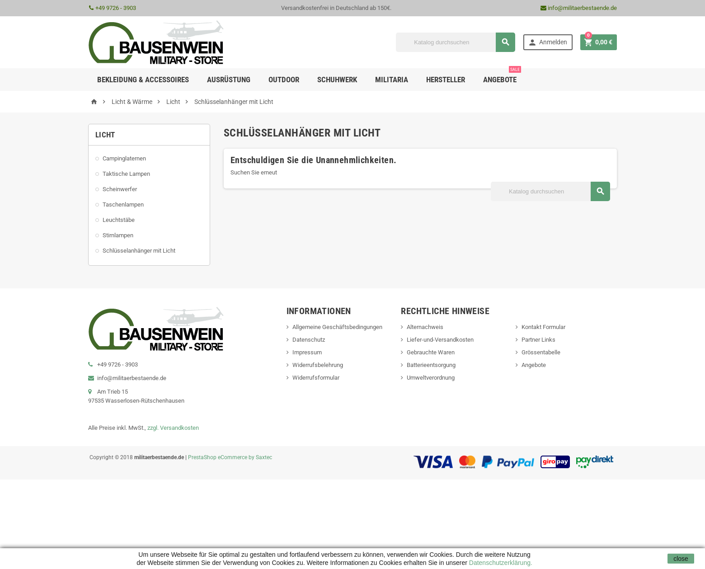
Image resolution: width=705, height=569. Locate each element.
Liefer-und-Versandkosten (440, 339)
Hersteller (445, 79)
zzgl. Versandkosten (173, 427)
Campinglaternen (124, 158)
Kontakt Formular (543, 327)
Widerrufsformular (315, 377)
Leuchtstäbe (119, 219)
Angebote (502, 76)
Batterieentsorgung (431, 365)
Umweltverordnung (431, 377)
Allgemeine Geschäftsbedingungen (337, 327)
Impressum (307, 352)
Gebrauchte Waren (431, 352)
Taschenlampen (123, 204)
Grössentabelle (541, 352)
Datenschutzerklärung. (499, 562)
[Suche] (455, 42)
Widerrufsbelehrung (317, 365)
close (680, 558)
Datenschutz (308, 339)
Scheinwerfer (120, 189)
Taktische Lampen (126, 173)
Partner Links (538, 339)
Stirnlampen (118, 235)
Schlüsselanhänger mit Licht (139, 250)
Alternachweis (425, 327)
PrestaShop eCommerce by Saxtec (230, 457)
